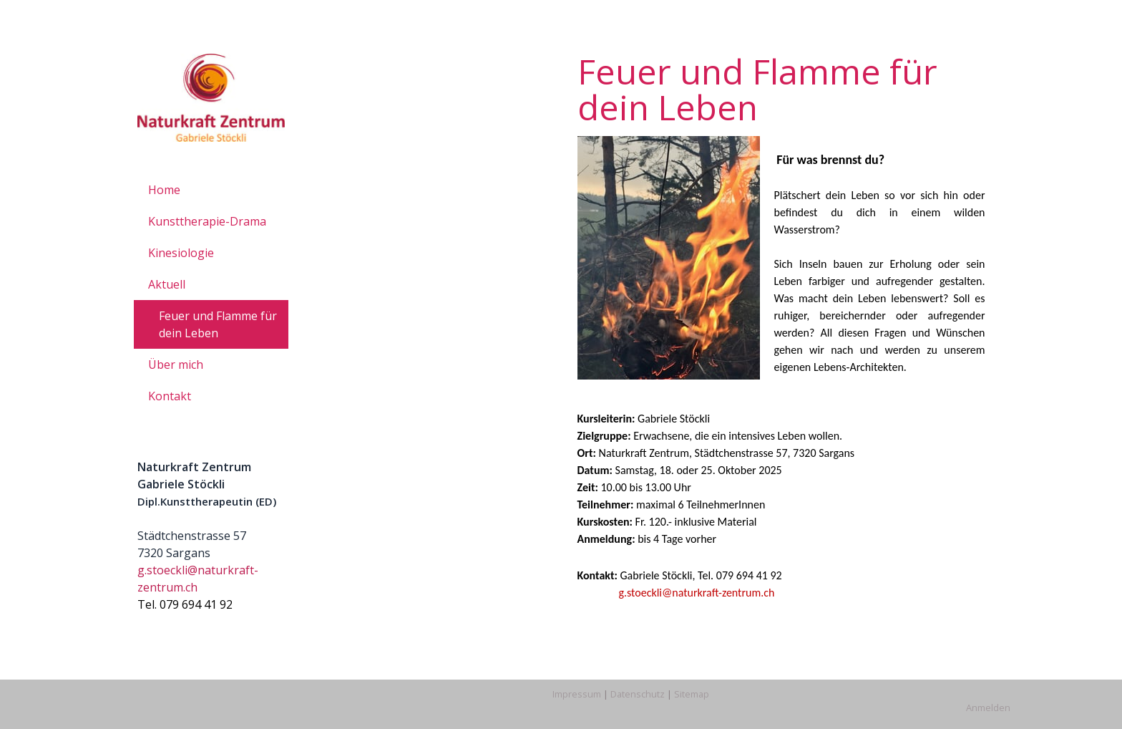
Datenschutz (637, 693)
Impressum (576, 693)
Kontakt (169, 396)
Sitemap (691, 693)
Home (164, 190)
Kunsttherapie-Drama (207, 221)
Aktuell (166, 284)
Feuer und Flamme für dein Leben (218, 324)
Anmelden (988, 707)
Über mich (175, 364)
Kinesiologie (181, 253)
